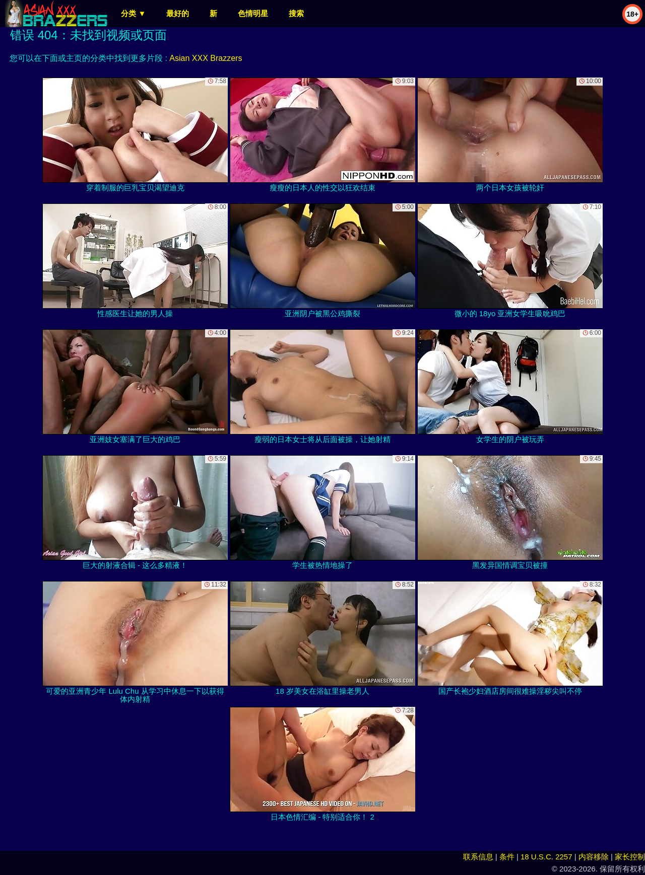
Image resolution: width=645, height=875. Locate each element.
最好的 (177, 13)
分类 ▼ (133, 13)
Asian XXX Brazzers (205, 58)
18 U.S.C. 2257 (546, 856)
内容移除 (593, 856)
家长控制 (630, 856)
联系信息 (478, 856)
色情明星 (253, 13)
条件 (506, 856)
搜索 (296, 13)
